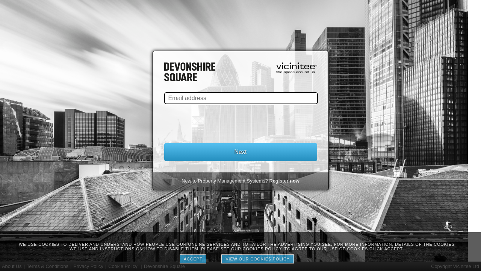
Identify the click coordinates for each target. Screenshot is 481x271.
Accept (193, 259)
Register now (284, 181)
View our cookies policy (257, 259)
